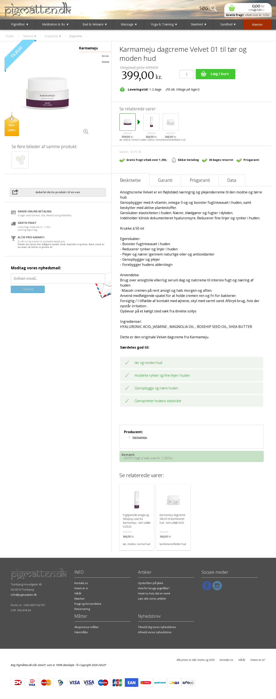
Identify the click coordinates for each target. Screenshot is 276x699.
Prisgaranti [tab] (200, 180)
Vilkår (78, 593)
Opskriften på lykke (150, 583)
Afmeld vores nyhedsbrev (154, 632)
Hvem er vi (81, 588)
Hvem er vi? (258, 660)
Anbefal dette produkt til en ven (58, 192)
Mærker (79, 598)
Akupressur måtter (86, 627)
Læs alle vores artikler (152, 598)
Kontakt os (81, 583)
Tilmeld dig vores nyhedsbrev (157, 627)
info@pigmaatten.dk (24, 595)
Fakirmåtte (81, 632)
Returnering (82, 609)
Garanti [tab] (165, 180)
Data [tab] (231, 180)
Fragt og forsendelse (87, 604)
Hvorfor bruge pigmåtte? (153, 588)
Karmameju (140, 437)
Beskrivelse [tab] (130, 180)
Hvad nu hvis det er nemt (154, 593)
